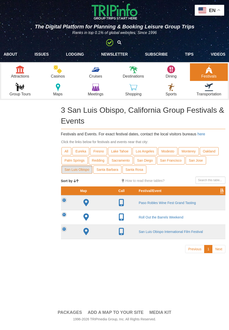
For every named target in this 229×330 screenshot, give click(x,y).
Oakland (209, 155)
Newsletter (114, 54)
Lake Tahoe (119, 155)
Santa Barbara (107, 173)
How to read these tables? (143, 184)
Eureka (80, 155)
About (10, 54)
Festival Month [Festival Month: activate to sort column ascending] (192, 196)
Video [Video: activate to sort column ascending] (213, 199)
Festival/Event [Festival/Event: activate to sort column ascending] (104, 199)
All (66, 155)
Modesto (167, 155)
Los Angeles (145, 155)
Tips (189, 54)
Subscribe (156, 54)
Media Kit (160, 316)
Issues (41, 54)
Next (218, 266)
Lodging (75, 54)
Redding (98, 164)
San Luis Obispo (77, 173)
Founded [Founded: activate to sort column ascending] (150, 199)
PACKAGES (70, 316)
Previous (194, 266)
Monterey (188, 155)
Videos (218, 54)
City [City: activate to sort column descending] (130, 199)
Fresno (98, 155)
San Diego (145, 164)
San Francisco (171, 164)
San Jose (196, 164)
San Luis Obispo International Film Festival (105, 246)
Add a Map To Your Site (116, 316)
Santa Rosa (134, 173)
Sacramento (121, 164)
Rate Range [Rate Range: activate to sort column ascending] (171, 196)
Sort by (70, 184)
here (201, 138)
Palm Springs (75, 164)
